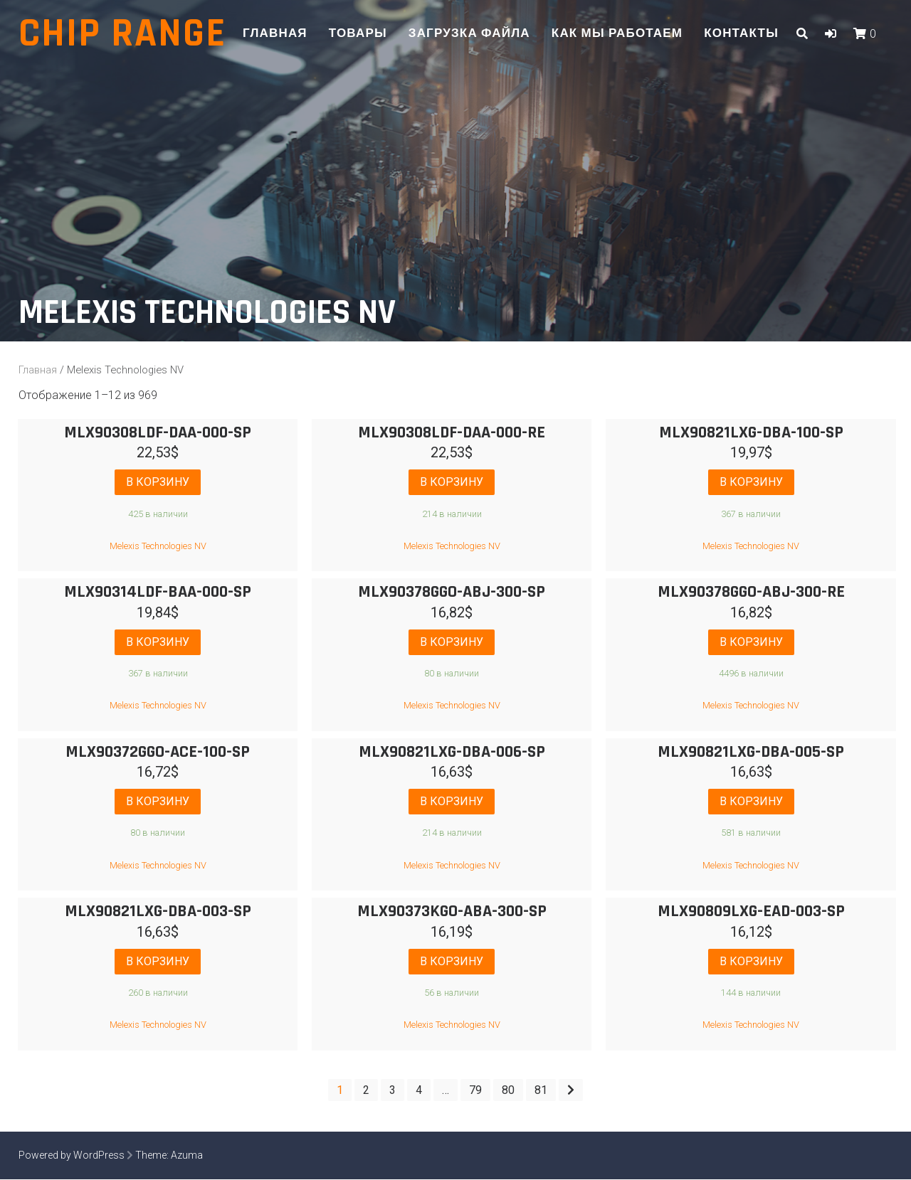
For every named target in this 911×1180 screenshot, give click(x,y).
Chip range (122, 34)
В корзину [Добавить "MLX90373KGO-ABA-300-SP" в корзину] (451, 962)
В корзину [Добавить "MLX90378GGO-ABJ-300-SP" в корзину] (451, 642)
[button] (830, 34)
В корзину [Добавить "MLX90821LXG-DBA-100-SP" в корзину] (751, 482)
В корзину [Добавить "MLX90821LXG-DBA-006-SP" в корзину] (451, 802)
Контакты (741, 33)
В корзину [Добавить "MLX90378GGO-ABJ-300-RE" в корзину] (751, 642)
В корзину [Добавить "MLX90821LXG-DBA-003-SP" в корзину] (157, 962)
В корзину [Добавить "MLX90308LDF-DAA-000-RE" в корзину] (451, 482)
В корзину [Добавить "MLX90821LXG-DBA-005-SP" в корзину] (751, 802)
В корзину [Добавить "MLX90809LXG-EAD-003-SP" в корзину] (751, 962)
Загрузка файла (469, 33)
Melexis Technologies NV (158, 546)
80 (508, 1090)
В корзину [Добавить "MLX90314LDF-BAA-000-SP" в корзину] (157, 642)
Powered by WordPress (72, 1156)
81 (541, 1090)
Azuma (187, 1156)
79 (475, 1090)
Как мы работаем (617, 33)
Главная (275, 33)
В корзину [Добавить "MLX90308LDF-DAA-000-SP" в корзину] (157, 482)
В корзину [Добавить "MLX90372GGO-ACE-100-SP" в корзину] (157, 802)
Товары (358, 33)
